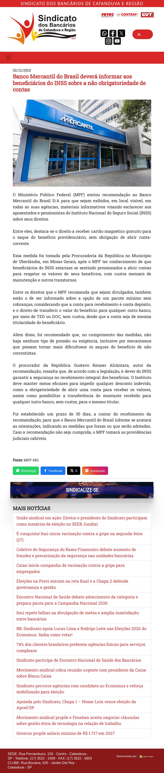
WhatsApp (26, 471)
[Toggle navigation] (9, 57)
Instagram (95, 471)
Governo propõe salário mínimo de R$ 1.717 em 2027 (65, 733)
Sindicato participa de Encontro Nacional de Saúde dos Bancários (78, 660)
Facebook (53, 471)
